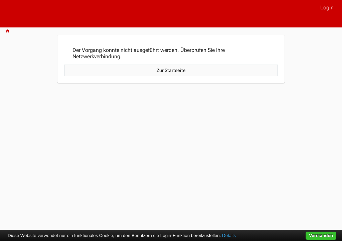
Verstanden (321, 235)
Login (327, 7)
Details (229, 235)
